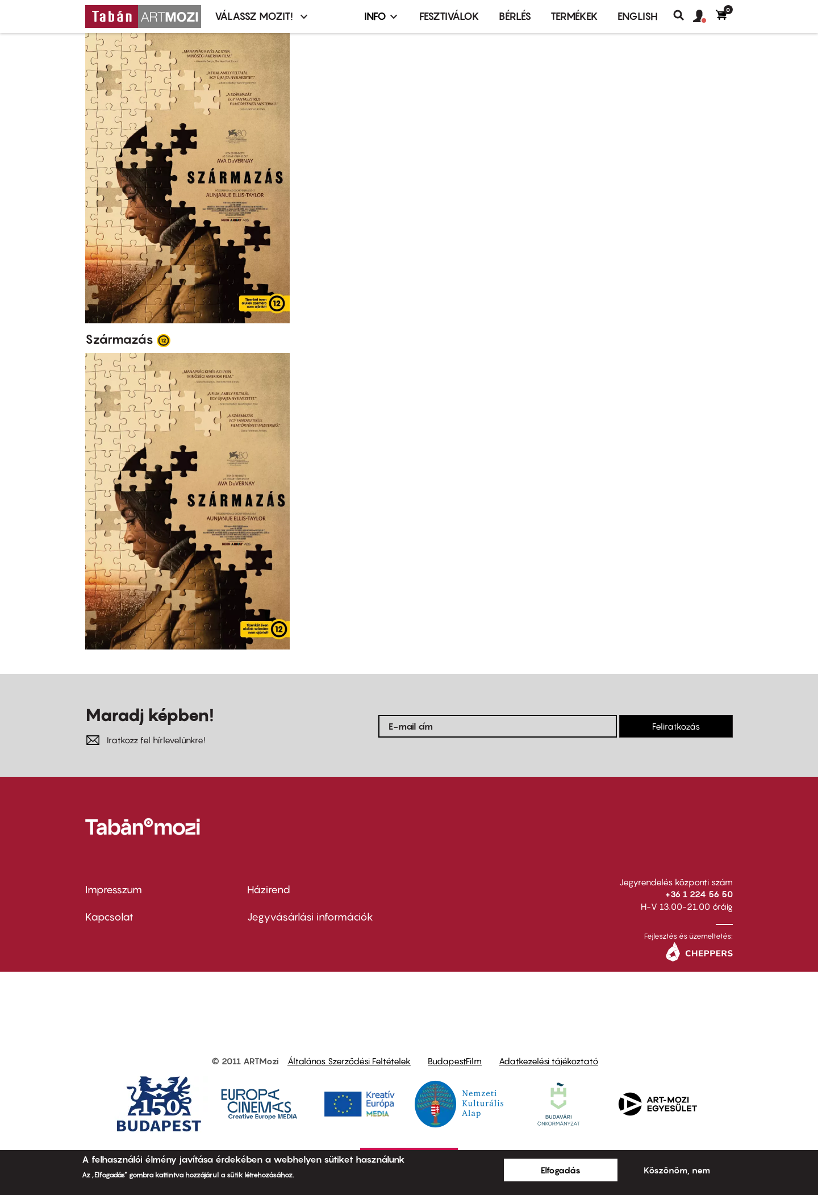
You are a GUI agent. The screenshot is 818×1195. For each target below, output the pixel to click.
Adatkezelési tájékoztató (548, 1061)
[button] (704, 16)
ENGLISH (637, 16)
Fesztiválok (449, 16)
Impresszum (113, 890)
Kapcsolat (109, 917)
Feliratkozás (676, 726)
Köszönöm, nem (677, 1170)
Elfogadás (561, 1170)
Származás (119, 339)
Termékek (574, 16)
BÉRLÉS (515, 16)
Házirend (268, 890)
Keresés (683, 15)
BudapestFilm (455, 1061)
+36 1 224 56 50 (699, 894)
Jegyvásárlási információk (310, 917)
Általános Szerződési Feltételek (349, 1061)
